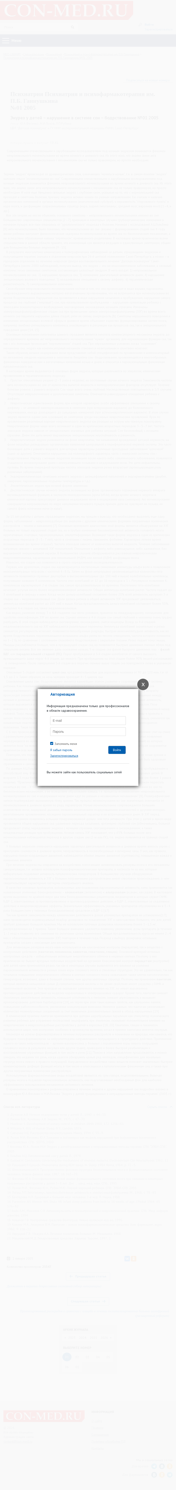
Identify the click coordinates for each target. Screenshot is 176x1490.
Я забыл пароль (61, 750)
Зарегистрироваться (64, 756)
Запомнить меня (66, 744)
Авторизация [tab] (62, 694)
